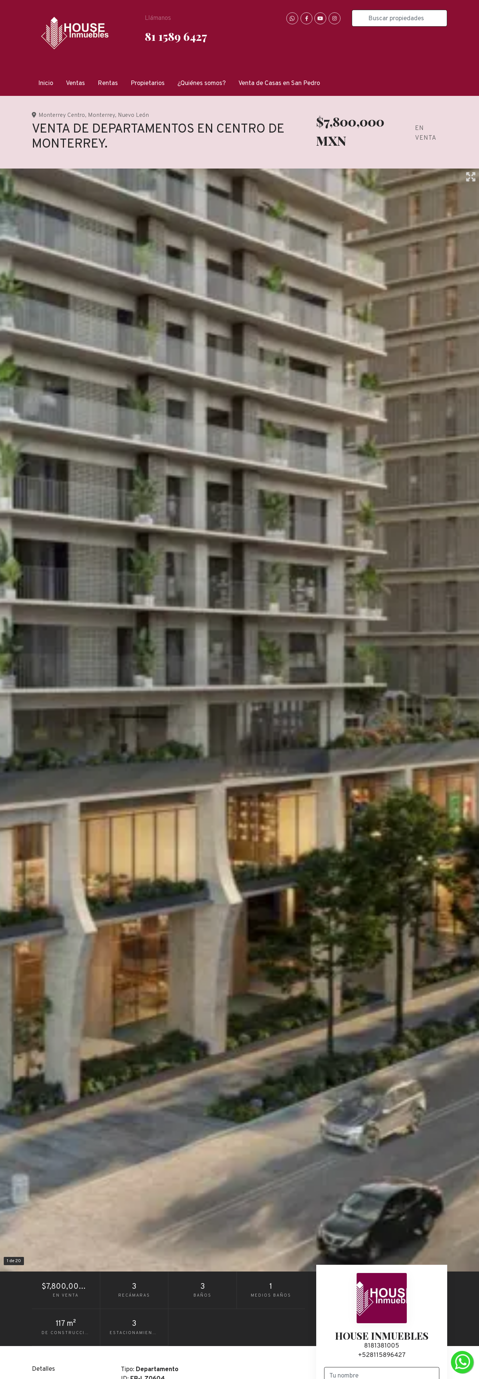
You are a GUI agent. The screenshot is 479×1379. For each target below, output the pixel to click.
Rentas (108, 83)
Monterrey (101, 115)
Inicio (45, 83)
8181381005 (381, 1346)
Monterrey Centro (62, 115)
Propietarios (148, 83)
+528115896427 (382, 1355)
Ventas (75, 83)
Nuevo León (133, 115)
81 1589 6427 (176, 36)
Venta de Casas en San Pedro (279, 83)
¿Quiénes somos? (201, 83)
